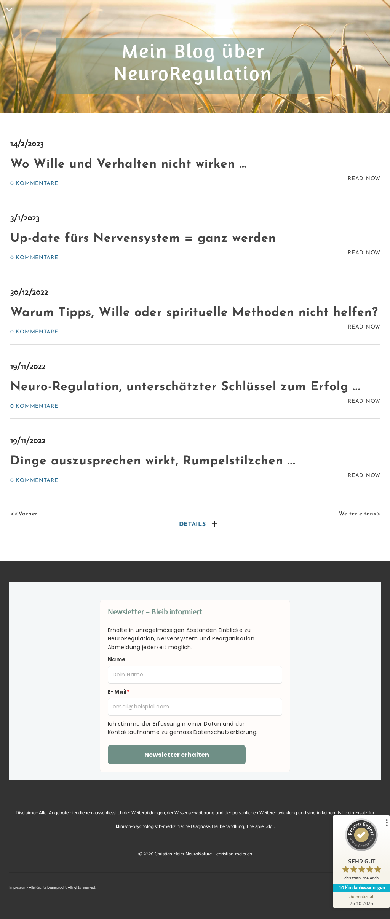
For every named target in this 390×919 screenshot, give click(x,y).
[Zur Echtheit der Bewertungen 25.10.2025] (361, 900)
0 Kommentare (34, 184)
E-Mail (118, 692)
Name (117, 659)
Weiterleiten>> (359, 514)
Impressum (17, 887)
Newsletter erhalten (176, 754)
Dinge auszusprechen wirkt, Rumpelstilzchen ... (153, 461)
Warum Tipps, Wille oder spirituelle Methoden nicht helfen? (194, 313)
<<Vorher (24, 514)
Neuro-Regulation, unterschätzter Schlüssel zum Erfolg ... (185, 387)
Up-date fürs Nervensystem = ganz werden (143, 239)
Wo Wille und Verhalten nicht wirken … (128, 164)
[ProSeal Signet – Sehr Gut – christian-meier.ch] (361, 851)
